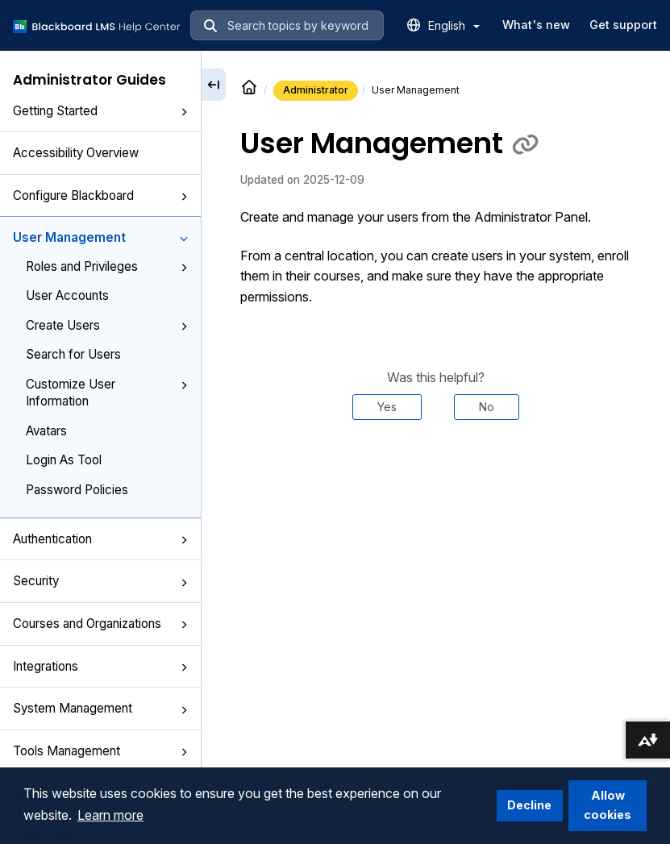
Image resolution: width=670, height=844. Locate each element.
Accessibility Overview (76, 152)
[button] (184, 112)
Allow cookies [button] (607, 804)
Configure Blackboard (100, 195)
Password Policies (77, 489)
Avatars (46, 431)
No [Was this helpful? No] (486, 407)
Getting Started (100, 110)
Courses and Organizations (100, 623)
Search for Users (73, 354)
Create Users (107, 325)
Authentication (100, 539)
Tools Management (100, 751)
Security (100, 580)
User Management (100, 237)
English (454, 25)
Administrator (315, 90)
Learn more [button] (110, 815)
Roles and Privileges (107, 266)
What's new (536, 24)
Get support (623, 24)
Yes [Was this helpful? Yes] (387, 407)
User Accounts (67, 295)
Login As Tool (64, 460)
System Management (100, 708)
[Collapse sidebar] (214, 85)
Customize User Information (107, 392)
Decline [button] (529, 805)
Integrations (100, 666)
